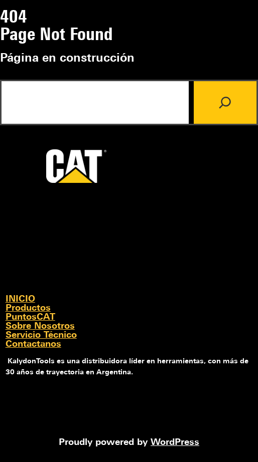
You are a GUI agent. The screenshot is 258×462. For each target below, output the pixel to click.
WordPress (175, 442)
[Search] (225, 102)
